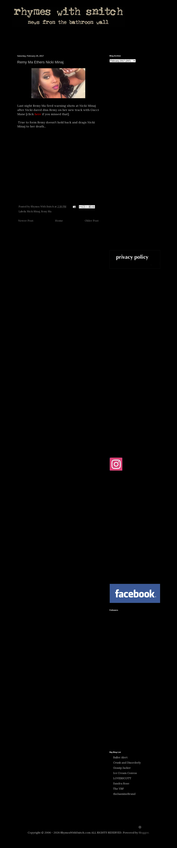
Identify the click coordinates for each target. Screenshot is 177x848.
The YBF (118, 788)
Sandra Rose (121, 783)
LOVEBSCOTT (122, 778)
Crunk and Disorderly (127, 762)
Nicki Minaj (33, 211)
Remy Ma (46, 211)
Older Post (92, 220)
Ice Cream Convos (125, 773)
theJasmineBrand (124, 794)
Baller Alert (120, 757)
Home (59, 220)
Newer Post (25, 220)
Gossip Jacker (122, 767)
